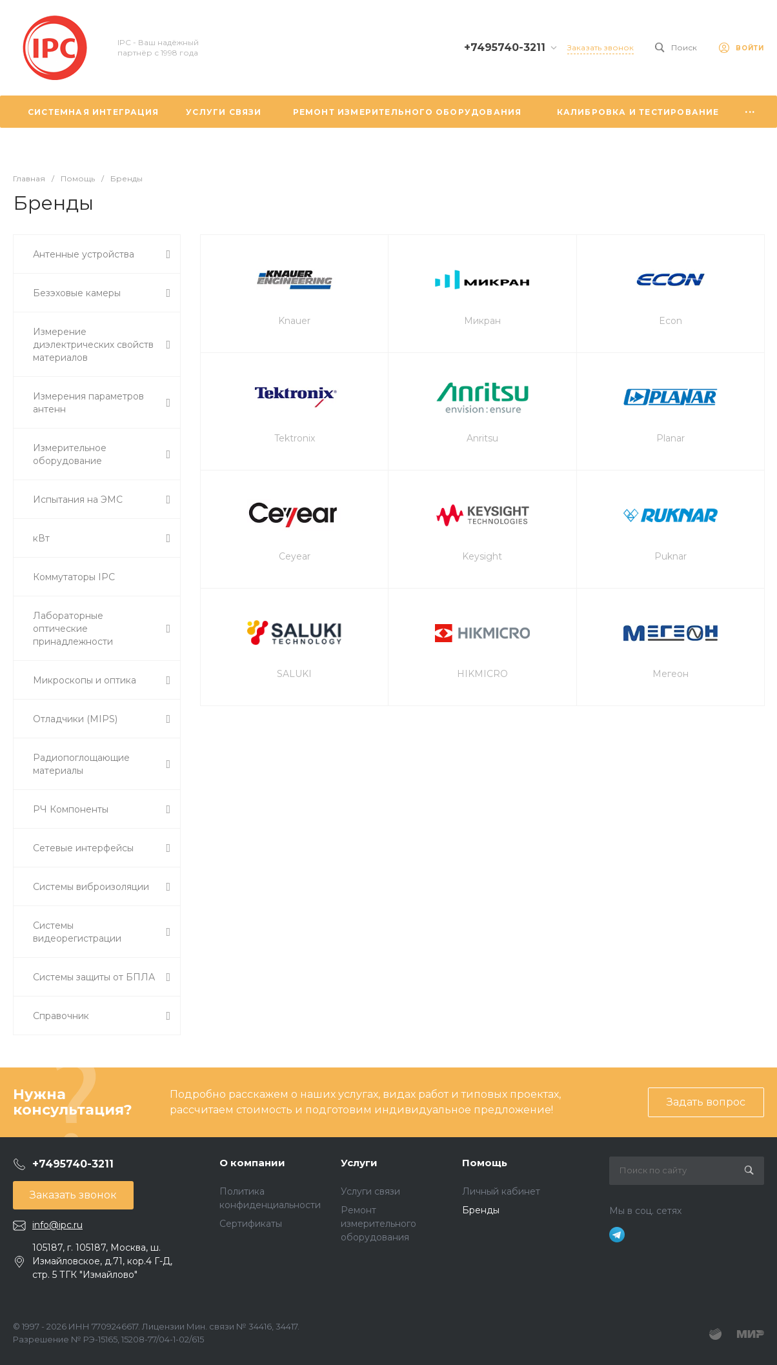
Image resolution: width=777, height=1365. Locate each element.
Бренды (481, 1210)
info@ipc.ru (57, 1225)
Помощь (484, 1163)
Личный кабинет (501, 1191)
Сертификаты (250, 1223)
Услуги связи (370, 1191)
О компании (252, 1163)
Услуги (359, 1163)
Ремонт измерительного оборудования (378, 1223)
